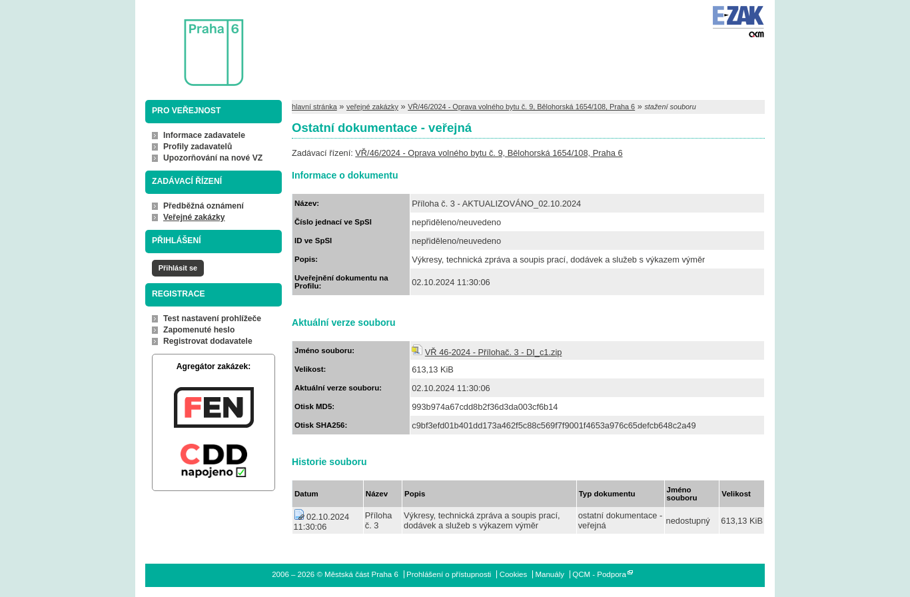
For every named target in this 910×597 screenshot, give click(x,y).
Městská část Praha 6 (193, 43)
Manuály (549, 574)
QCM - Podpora (599, 574)
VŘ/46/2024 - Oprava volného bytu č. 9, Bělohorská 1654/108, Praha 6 (521, 107)
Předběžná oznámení (203, 206)
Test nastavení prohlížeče (212, 318)
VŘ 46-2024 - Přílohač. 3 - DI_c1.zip (493, 352)
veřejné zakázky (372, 107)
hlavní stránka (314, 107)
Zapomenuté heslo (198, 329)
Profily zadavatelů (197, 146)
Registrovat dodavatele (207, 341)
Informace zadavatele (204, 135)
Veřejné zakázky (194, 217)
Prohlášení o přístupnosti (448, 574)
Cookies (514, 574)
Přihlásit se (178, 268)
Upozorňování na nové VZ (212, 158)
